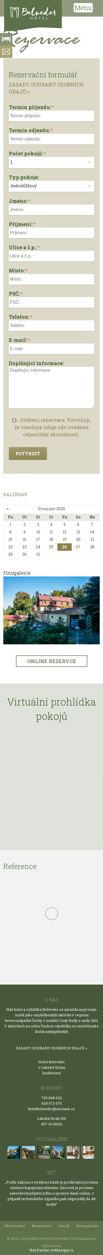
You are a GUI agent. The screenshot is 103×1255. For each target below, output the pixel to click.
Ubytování (14, 1225)
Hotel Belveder (51, 1061)
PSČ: (14, 293)
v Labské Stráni (51, 1067)
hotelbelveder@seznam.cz (51, 1108)
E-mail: (18, 340)
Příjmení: (20, 224)
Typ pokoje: (24, 177)
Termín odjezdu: (29, 130)
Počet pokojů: (26, 153)
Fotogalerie (87, 1225)
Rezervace (42, 1225)
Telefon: (19, 316)
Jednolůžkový (23, 186)
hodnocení (51, 1072)
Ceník (64, 1225)
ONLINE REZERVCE (51, 661)
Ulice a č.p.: (23, 247)
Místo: (17, 270)
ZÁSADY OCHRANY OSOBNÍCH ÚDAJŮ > (51, 1048)
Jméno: (18, 201)
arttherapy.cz (62, 1250)
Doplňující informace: (36, 363)
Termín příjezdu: (30, 107)
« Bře (7, 509)
